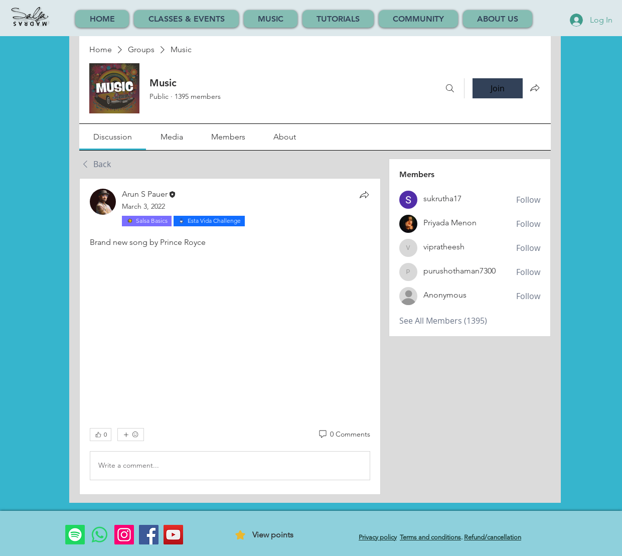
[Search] (450, 88)
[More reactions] (130, 434)
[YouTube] (173, 534)
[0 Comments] (344, 435)
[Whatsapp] (99, 534)
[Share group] (535, 88)
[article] (230, 336)
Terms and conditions (430, 537)
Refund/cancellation (492, 537)
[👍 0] (100, 434)
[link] (112, 137)
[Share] (364, 195)
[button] (186, 19)
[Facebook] (149, 534)
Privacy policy (378, 537)
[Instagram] (124, 534)
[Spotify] (75, 534)
